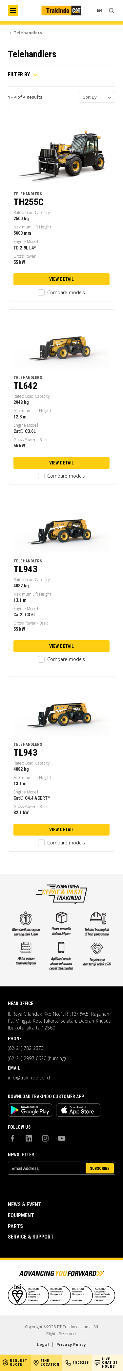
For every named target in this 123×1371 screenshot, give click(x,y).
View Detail (61, 279)
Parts (15, 1226)
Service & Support (31, 1237)
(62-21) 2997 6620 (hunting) (37, 1058)
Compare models (61, 292)
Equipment (21, 1215)
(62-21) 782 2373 (26, 1048)
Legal (43, 1344)
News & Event (24, 1204)
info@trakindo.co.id (29, 1078)
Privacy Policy (71, 1344)
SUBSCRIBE (100, 1168)
